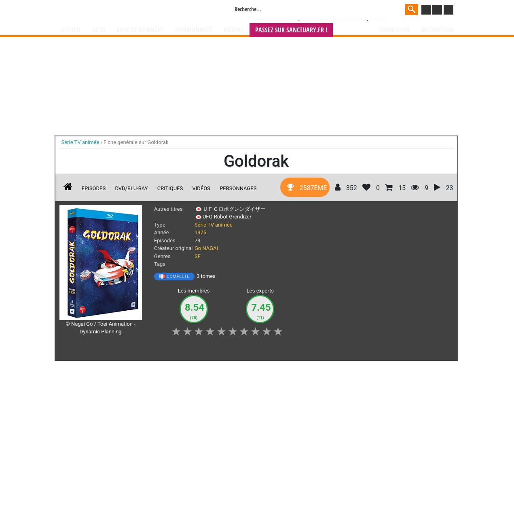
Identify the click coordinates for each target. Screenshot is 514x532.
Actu (98, 30)
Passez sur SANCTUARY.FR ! (291, 30)
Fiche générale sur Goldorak (136, 142)
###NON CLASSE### (276, 19)
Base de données (139, 30)
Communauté (193, 30)
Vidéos (201, 188)
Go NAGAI (206, 248)
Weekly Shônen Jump (345, 19)
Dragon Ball (311, 19)
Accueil (71, 30)
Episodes (94, 188)
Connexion (393, 30)
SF (198, 256)
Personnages (238, 188)
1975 (200, 232)
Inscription (437, 30)
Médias (234, 30)
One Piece (379, 19)
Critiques (170, 188)
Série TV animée (214, 225)
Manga (126, 11)
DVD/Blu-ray (131, 188)
